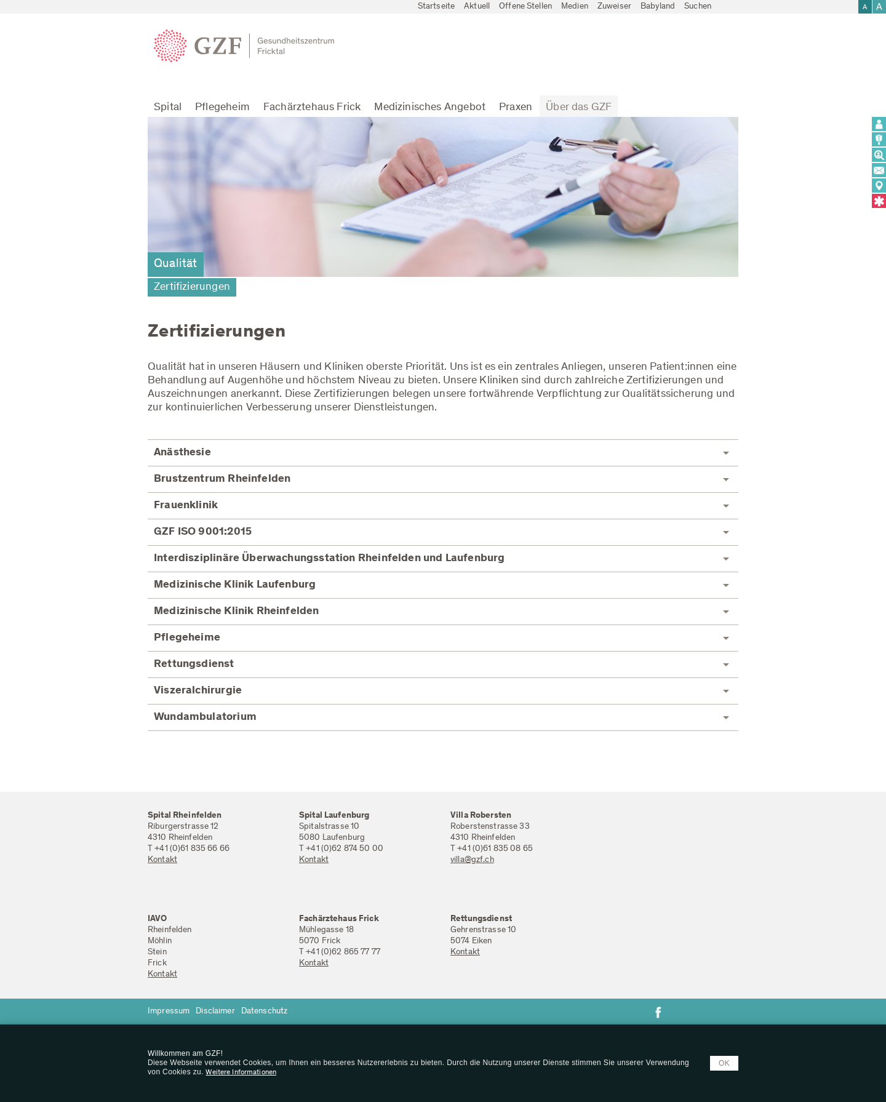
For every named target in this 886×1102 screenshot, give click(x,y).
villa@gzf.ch (472, 860)
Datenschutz (264, 1011)
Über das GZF (579, 107)
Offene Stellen (525, 6)
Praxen (515, 107)
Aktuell (477, 6)
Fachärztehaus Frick (312, 107)
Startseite (436, 6)
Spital (168, 107)
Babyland (658, 6)
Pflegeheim (222, 107)
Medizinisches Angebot (429, 107)
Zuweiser (614, 6)
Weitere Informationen (241, 1072)
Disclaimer (215, 1011)
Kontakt (162, 860)
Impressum (169, 1011)
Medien (574, 6)
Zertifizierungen (192, 287)
